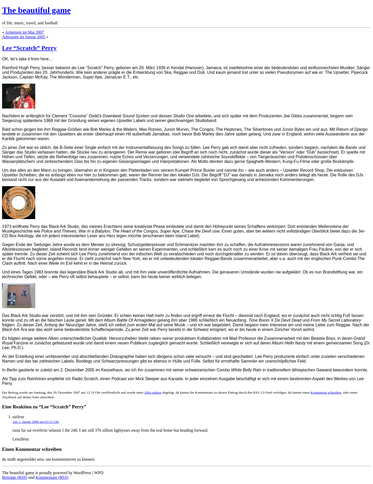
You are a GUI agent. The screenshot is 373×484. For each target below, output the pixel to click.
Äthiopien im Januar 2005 (23, 37)
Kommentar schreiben (326, 392)
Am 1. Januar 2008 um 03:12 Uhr (35, 422)
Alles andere (152, 392)
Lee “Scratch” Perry (29, 48)
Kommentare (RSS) (51, 477)
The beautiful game (36, 10)
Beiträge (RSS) (14, 477)
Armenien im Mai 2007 (24, 32)
